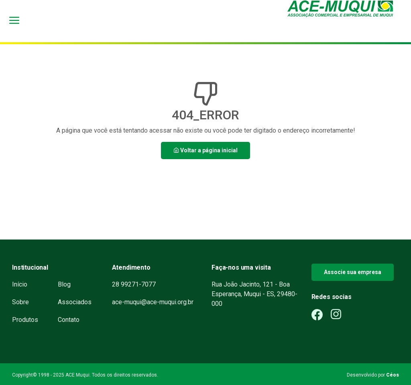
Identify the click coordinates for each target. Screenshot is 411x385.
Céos (392, 375)
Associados (75, 302)
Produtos (25, 320)
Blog (64, 284)
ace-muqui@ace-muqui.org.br (152, 302)
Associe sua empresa (352, 272)
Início (19, 284)
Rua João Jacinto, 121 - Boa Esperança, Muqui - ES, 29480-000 (254, 294)
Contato (68, 320)
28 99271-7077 (134, 284)
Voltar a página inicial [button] (205, 150)
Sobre (20, 302)
